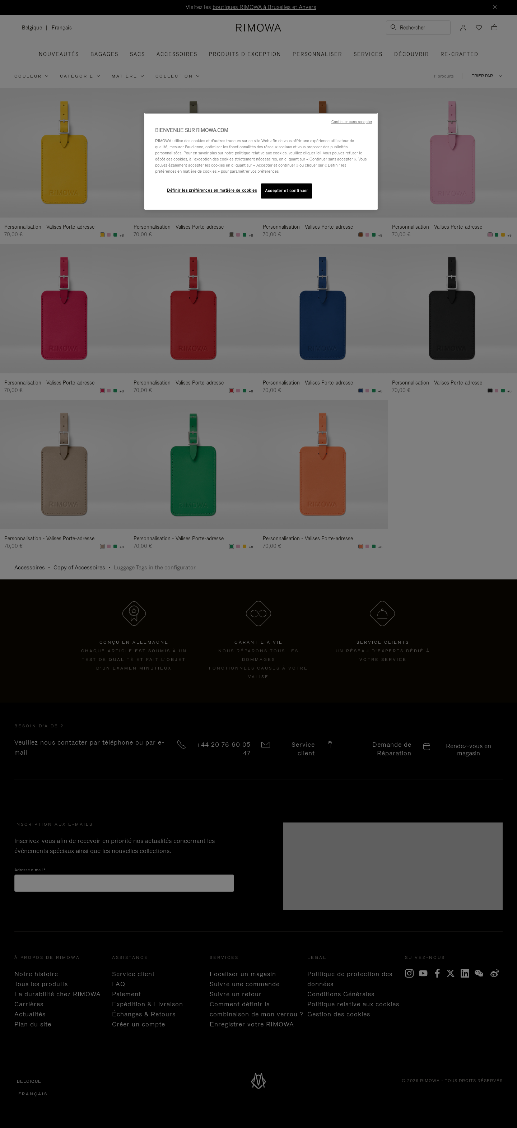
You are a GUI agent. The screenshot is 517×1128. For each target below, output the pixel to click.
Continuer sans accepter (351, 121)
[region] (261, 161)
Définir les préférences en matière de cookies (212, 190)
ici (318, 153)
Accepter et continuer (286, 191)
